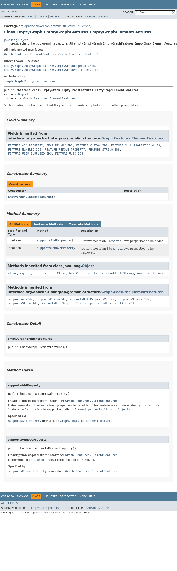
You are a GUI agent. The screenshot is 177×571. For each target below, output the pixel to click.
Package (22, 4)
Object (23, 94)
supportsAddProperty (53, 240)
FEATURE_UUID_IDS (69, 153)
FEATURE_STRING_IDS (104, 149)
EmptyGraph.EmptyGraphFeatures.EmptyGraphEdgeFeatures (49, 66)
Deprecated (68, 4)
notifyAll (108, 273)
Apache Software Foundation (48, 512)
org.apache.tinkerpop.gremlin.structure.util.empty (55, 26)
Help (92, 4)
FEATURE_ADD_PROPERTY (25, 145)
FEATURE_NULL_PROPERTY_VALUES (135, 145)
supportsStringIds (23, 303)
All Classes (9, 11)
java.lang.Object (16, 40)
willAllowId (124, 303)
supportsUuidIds (98, 303)
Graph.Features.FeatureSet (80, 54)
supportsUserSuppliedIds (61, 303)
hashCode (76, 273)
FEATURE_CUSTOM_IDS (92, 145)
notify (92, 273)
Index (83, 4)
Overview (7, 4)
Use (45, 4)
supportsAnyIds (20, 299)
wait (140, 273)
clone (12, 273)
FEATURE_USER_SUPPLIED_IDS (30, 153)
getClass (59, 273)
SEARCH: (128, 12)
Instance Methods (48, 224)
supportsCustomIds (51, 299)
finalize (41, 273)
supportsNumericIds (133, 299)
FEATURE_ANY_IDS (59, 145)
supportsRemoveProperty (56, 248)
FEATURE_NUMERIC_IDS (24, 149)
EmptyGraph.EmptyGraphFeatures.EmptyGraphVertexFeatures (51, 69)
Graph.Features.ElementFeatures (30, 54)
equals (25, 273)
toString (127, 273)
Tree (54, 4)
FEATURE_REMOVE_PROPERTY (65, 149)
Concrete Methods (84, 224)
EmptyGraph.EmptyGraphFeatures (29, 81)
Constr (42, 16)
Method (55, 16)
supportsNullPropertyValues (91, 299)
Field (30, 16)
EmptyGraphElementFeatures (30, 196)
